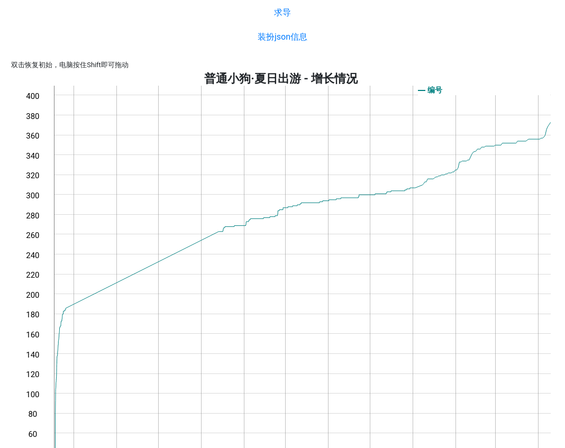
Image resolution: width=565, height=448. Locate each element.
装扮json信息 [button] (282, 37)
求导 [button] (282, 12)
